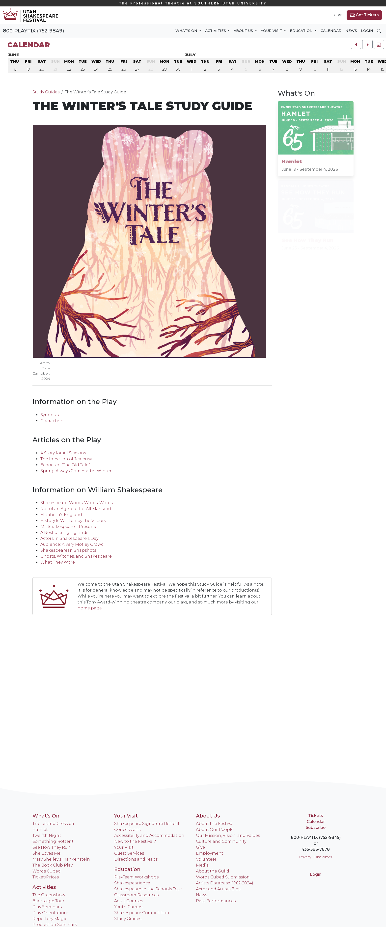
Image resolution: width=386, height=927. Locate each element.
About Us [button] (244, 30)
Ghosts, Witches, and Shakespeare (76, 556)
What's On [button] (186, 30)
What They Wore (57, 562)
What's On (45, 816)
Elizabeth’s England (61, 514)
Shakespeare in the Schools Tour (148, 889)
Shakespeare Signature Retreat (147, 823)
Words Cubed (46, 871)
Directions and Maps (136, 859)
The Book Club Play (52, 865)
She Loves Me (46, 853)
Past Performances (216, 901)
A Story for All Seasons (63, 453)
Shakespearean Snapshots (68, 550)
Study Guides (45, 92)
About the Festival (215, 823)
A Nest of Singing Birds (64, 532)
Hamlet (40, 829)
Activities (44, 887)
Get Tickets (364, 15)
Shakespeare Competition (141, 912)
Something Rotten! (52, 841)
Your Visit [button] (272, 30)
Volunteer (206, 859)
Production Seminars (54, 924)
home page (90, 608)
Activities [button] (216, 30)
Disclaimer (323, 857)
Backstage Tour (48, 901)
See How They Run (51, 847)
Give (338, 15)
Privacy (305, 857)
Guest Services (129, 853)
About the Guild (212, 871)
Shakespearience (132, 883)
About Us (208, 816)
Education (127, 869)
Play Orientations (50, 912)
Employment (209, 853)
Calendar (331, 30)
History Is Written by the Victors (73, 520)
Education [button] (302, 30)
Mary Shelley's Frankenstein (61, 859)
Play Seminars (47, 906)
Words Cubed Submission (223, 877)
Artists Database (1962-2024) (224, 883)
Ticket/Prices (45, 877)
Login (367, 30)
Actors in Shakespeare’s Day (69, 538)
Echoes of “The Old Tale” (65, 465)
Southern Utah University (193, 3)
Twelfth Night (46, 835)
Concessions (127, 829)
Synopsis (49, 414)
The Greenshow (48, 895)
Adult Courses (128, 901)
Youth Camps (128, 906)
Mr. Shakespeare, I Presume (68, 526)
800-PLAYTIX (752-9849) (33, 31)
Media (202, 865)
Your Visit (126, 816)
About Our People (215, 829)
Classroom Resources (136, 895)
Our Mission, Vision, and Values (228, 835)
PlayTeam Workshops (136, 877)
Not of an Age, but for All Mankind (75, 508)
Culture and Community (221, 841)
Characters (51, 420)
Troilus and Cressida (53, 823)
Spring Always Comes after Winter (75, 470)
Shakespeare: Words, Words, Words (76, 502)
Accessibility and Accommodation (149, 835)
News (351, 30)
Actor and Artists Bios (218, 889)
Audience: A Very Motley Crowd (72, 544)
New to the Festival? (135, 841)
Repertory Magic (49, 918)
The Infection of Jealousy (66, 459)
